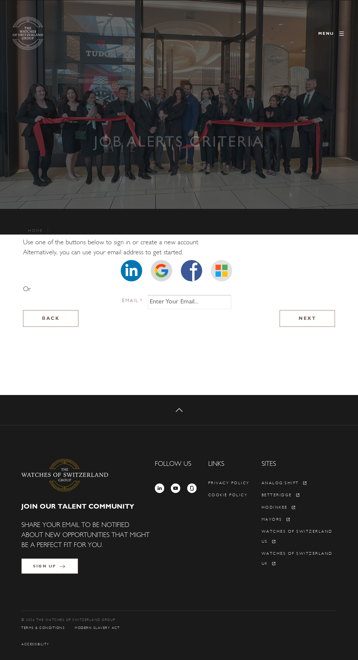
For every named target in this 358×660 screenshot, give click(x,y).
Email (132, 300)
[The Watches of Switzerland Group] (56, 33)
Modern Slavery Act (97, 628)
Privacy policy (229, 483)
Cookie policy (228, 495)
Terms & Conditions (43, 628)
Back (50, 318)
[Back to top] (179, 410)
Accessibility (35, 644)
